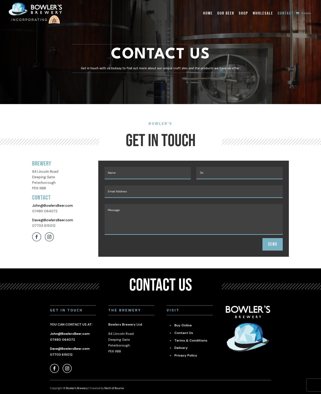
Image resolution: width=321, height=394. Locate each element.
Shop (243, 13)
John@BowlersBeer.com (52, 205)
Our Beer (225, 13)
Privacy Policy (185, 355)
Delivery (181, 348)
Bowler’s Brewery (77, 388)
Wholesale (263, 13)
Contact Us (183, 333)
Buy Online (183, 325)
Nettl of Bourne (114, 388)
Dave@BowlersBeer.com (52, 220)
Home (208, 13)
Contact (285, 13)
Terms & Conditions (190, 340)
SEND (272, 244)
